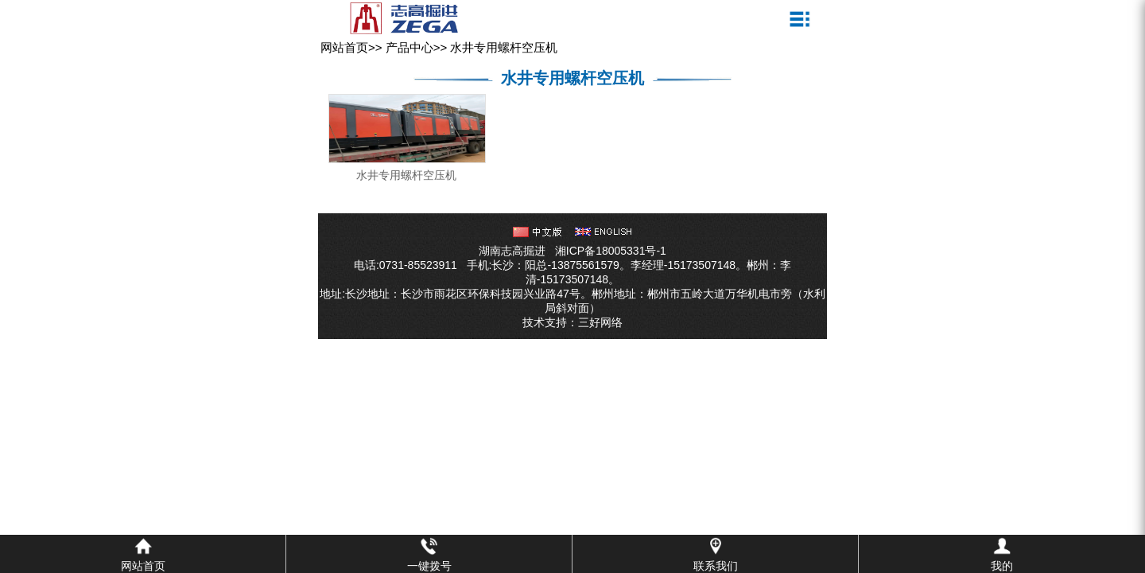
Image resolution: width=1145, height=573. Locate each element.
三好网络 (600, 322)
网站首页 (344, 47)
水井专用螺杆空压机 (503, 47)
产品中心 (409, 47)
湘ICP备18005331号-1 (610, 250)
